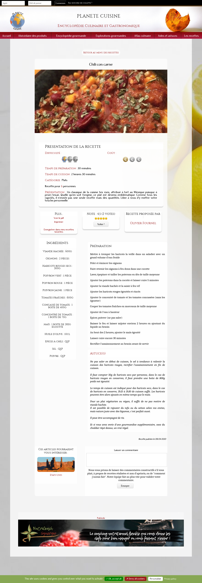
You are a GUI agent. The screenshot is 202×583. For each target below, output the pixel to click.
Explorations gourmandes (111, 35)
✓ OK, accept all (113, 579)
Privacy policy (170, 579)
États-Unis (56, 475)
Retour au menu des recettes (101, 52)
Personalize (155, 579)
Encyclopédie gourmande (71, 35)
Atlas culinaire (142, 35)
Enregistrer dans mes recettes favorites (59, 230)
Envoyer (125, 485)
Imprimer (58, 222)
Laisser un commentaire (126, 450)
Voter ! (101, 224)
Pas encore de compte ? (80, 3)
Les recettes (191, 35)
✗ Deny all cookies (135, 579)
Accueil (6, 35)
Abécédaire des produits (32, 35)
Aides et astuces (167, 35)
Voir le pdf (59, 218)
